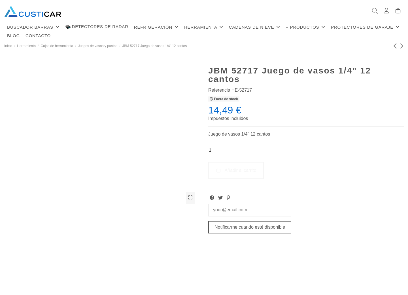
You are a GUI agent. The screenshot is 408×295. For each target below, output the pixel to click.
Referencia (219, 90)
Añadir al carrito (236, 170)
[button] (33, 27)
